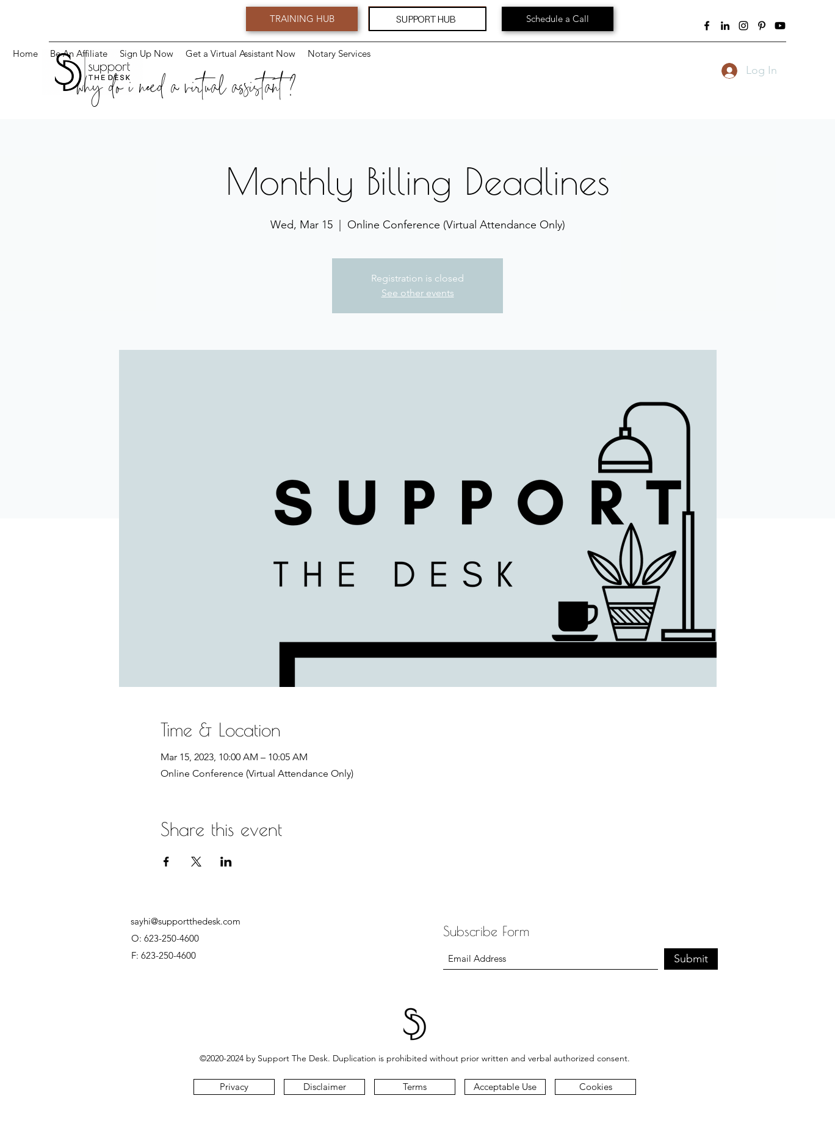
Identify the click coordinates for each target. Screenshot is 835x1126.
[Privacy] (234, 1087)
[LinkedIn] (725, 26)
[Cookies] (595, 1087)
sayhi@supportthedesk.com (185, 921)
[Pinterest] (762, 26)
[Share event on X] (196, 861)
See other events (417, 293)
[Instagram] (743, 26)
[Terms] (414, 1087)
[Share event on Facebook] (166, 861)
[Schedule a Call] (557, 19)
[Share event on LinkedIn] (226, 861)
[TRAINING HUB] (302, 19)
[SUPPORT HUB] (427, 19)
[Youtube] (780, 26)
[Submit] (691, 959)
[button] (339, 54)
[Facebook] (707, 26)
